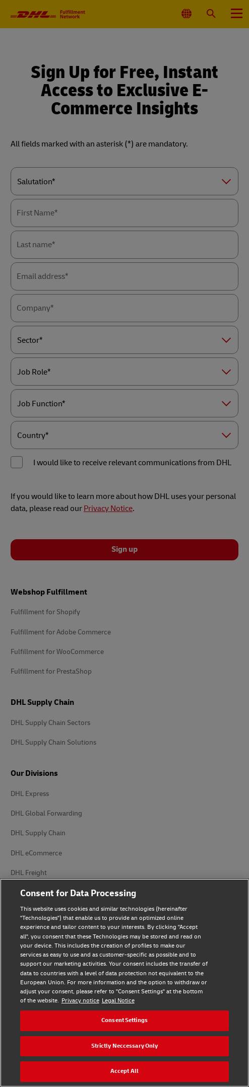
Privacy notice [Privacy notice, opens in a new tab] (80, 1000)
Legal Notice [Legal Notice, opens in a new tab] (118, 1000)
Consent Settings (124, 1020)
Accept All (124, 1071)
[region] (124, 983)
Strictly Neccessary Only (124, 1046)
